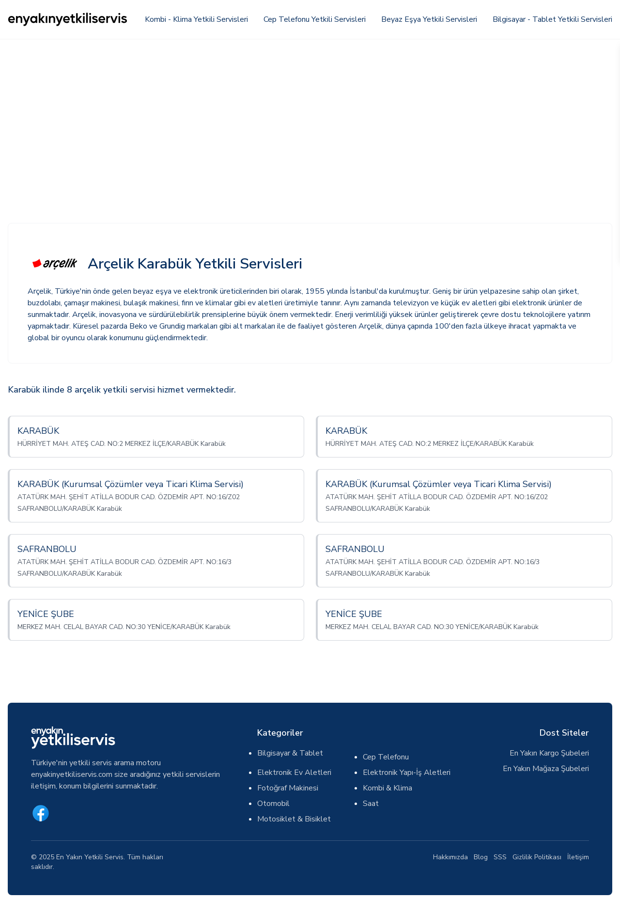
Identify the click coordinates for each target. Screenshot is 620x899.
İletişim (578, 857)
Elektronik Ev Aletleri (294, 772)
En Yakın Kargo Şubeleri (549, 753)
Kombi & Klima (387, 788)
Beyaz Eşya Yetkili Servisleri (429, 19)
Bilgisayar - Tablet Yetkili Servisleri (552, 19)
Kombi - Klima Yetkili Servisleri (196, 19)
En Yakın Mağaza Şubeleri (546, 768)
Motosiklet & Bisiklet (294, 819)
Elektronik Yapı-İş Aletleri (406, 772)
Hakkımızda (450, 857)
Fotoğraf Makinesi (287, 788)
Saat (371, 803)
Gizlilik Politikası (536, 857)
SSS (500, 857)
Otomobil (273, 803)
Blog (481, 857)
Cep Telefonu (386, 757)
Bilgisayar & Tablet (290, 753)
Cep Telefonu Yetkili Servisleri (315, 19)
